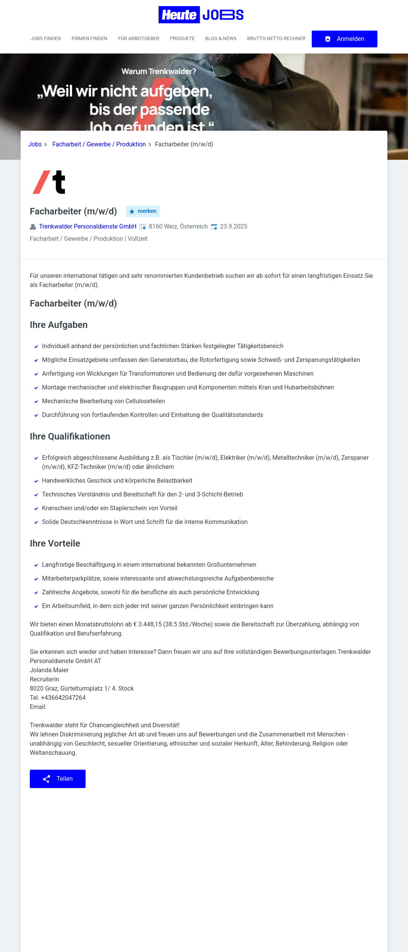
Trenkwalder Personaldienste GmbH (87, 226)
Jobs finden (46, 38)
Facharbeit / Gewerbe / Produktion (99, 144)
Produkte (182, 38)
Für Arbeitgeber (138, 38)
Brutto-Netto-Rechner (276, 38)
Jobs (35, 144)
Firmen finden (89, 38)
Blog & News (220, 38)
